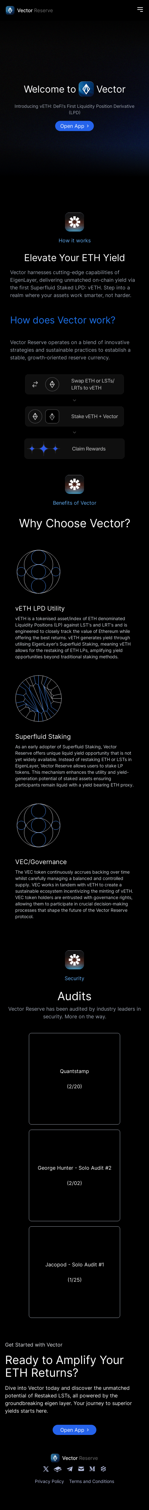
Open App (74, 126)
